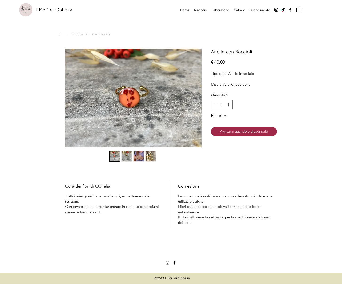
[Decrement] (215, 104)
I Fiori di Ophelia (54, 9)
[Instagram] (276, 10)
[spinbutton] (222, 104)
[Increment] (229, 104)
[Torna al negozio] (85, 34)
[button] (299, 8)
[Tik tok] (283, 10)
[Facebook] (290, 10)
